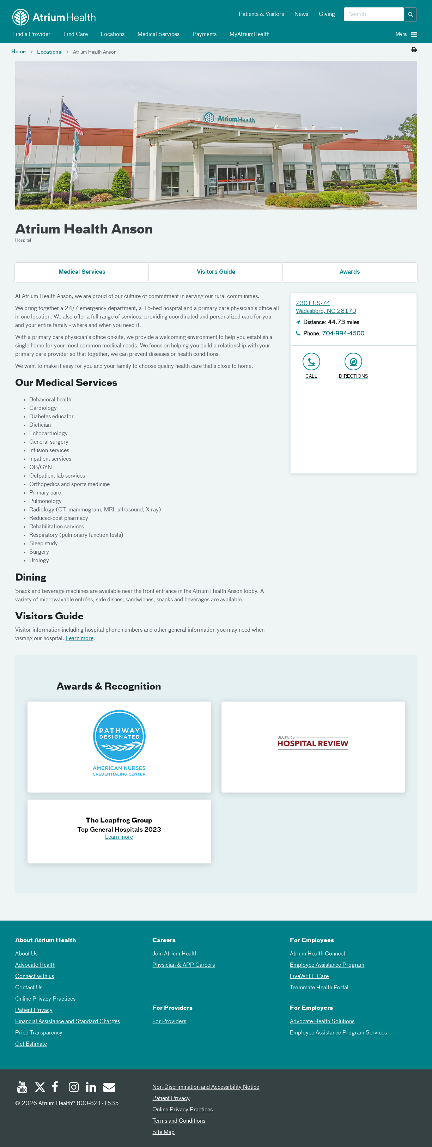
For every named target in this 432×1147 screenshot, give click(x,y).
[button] (411, 14)
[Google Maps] (354, 429)
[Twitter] (39, 1088)
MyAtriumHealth (248, 34)
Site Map (163, 1132)
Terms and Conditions (178, 1121)
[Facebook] (57, 1088)
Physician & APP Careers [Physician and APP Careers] (183, 965)
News (301, 14)
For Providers (169, 1022)
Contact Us (28, 988)
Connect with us (34, 976)
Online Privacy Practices (45, 999)
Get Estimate (31, 1044)
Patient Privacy (34, 1010)
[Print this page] (414, 50)
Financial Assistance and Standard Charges (67, 1022)
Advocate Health (35, 965)
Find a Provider (30, 34)
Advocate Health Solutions (322, 1022)
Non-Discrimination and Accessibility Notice (205, 1087)
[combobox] (374, 14)
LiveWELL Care (309, 976)
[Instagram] (74, 1088)
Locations (111, 34)
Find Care (74, 34)
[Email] (109, 1088)
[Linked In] (91, 1088)
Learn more (79, 639)
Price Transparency (38, 1033)
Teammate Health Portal (319, 988)
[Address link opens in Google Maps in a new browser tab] (354, 366)
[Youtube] (22, 1088)
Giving (327, 14)
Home (18, 51)
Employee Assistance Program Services (338, 1033)
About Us (26, 954)
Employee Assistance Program (327, 965)
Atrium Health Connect (317, 954)
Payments (203, 34)
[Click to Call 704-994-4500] (312, 366)
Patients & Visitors (261, 14)
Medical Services (157, 34)
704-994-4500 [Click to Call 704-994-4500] (343, 334)
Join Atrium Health (174, 954)
